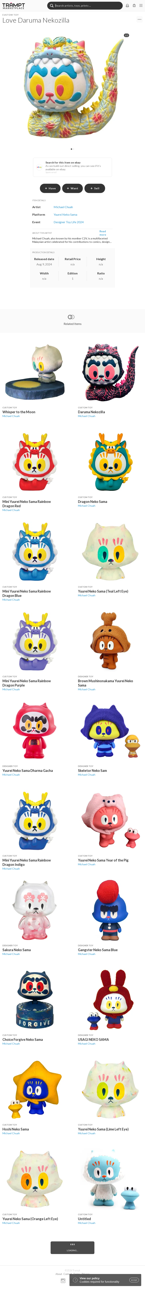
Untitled (84, 1219)
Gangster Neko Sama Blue (98, 950)
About (59, 1273)
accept (134, 1280)
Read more (102, 233)
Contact (67, 1273)
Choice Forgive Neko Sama (22, 1039)
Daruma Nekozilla (91, 412)
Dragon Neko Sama (92, 502)
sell (94, 188)
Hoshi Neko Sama (15, 1129)
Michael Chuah (11, 416)
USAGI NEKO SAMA (93, 1039)
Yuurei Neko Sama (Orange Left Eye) (30, 1219)
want (72, 188)
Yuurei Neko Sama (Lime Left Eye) (103, 1129)
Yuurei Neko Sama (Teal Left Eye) (103, 591)
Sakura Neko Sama (16, 950)
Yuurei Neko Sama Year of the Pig (103, 860)
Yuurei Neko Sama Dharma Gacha (27, 770)
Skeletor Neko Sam (92, 770)
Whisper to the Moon (18, 412)
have (50, 188)
